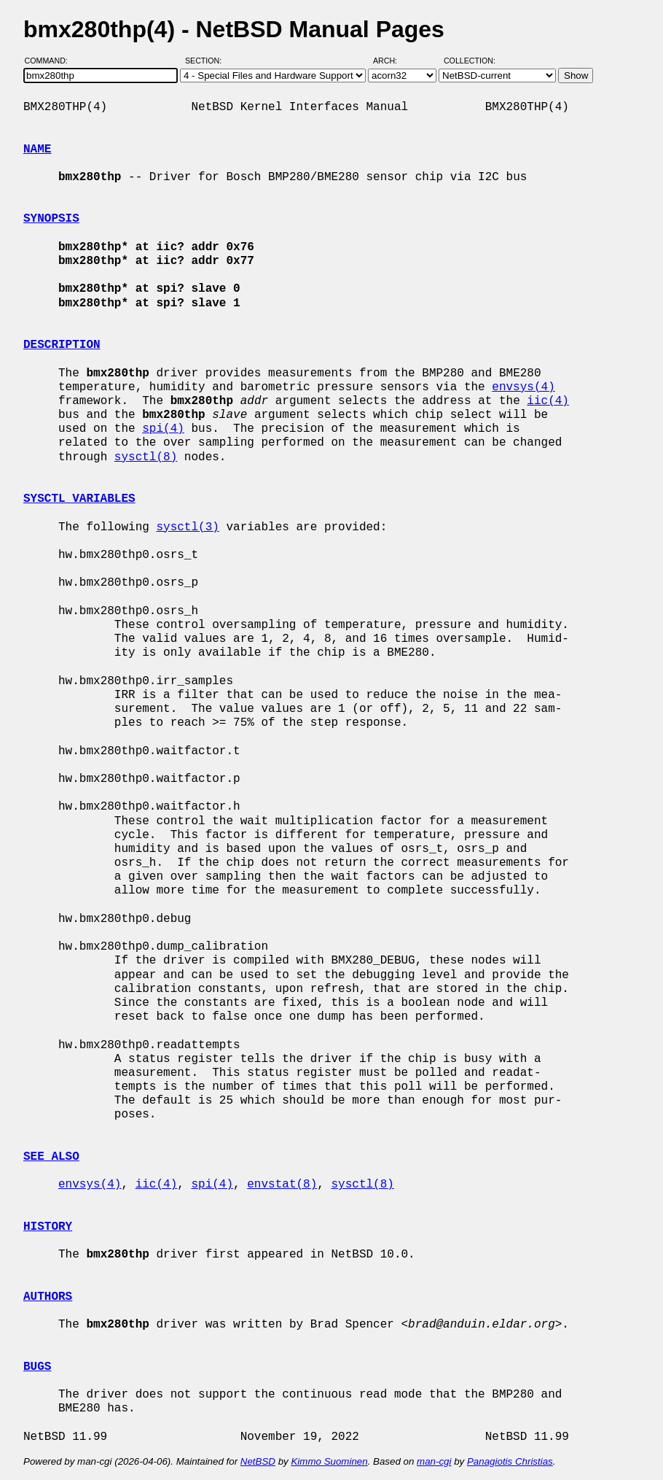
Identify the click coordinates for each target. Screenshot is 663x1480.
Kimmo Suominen (329, 1461)
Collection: (469, 60)
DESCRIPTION (62, 345)
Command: (50, 60)
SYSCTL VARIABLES (79, 499)
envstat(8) (282, 1185)
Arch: (391, 60)
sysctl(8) (145, 457)
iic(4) (548, 401)
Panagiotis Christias (510, 1461)
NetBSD (257, 1461)
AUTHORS (47, 1297)
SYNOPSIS (51, 219)
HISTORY (47, 1227)
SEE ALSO (51, 1157)
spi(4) (163, 429)
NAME (37, 150)
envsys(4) (523, 387)
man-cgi (434, 1461)
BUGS (37, 1367)
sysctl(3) (187, 527)
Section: (206, 60)
